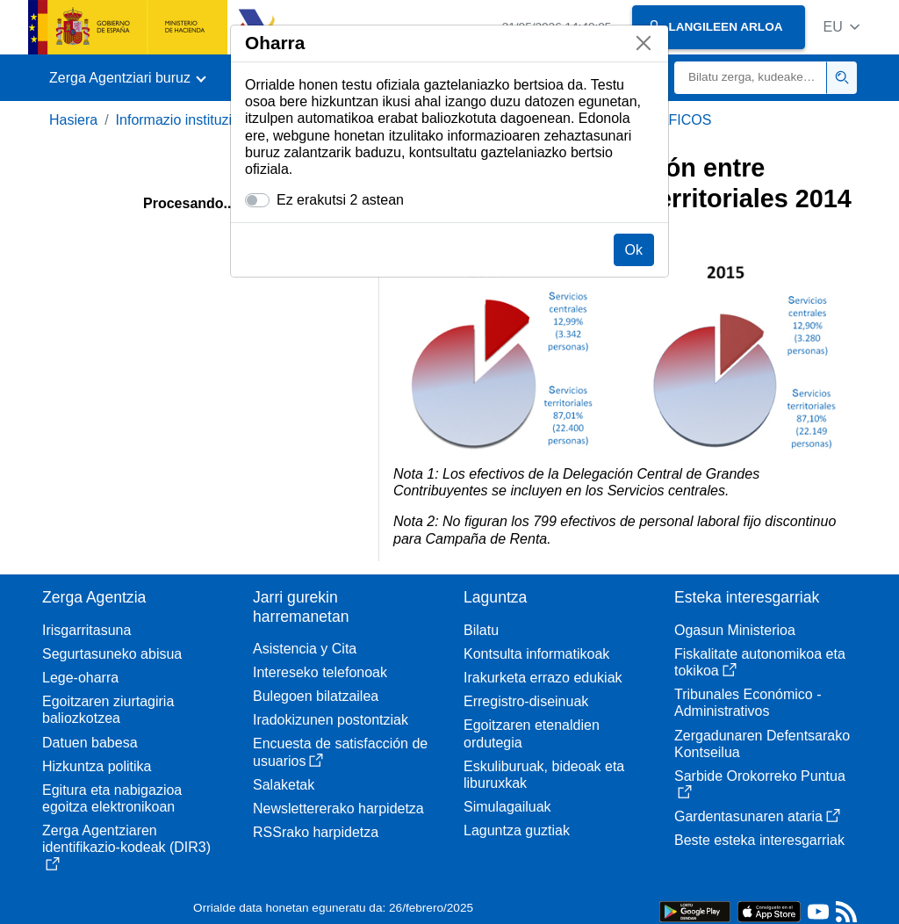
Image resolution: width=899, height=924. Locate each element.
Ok (634, 249)
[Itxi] (643, 43)
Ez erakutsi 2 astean (340, 199)
